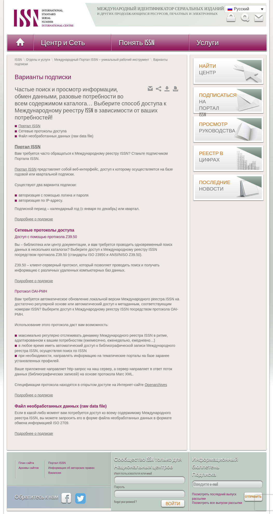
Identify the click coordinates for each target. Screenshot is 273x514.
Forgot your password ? (125, 502)
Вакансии (54, 472)
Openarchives (156, 385)
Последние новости (212, 185)
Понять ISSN (137, 42)
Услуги (208, 42)
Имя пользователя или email (133, 473)
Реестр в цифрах (211, 156)
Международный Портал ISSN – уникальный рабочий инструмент (101, 60)
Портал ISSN (29, 126)
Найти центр (207, 69)
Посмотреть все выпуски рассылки (217, 503)
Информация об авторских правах (71, 467)
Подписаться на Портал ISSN (212, 105)
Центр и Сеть (63, 42)
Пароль (119, 487)
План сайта (26, 462)
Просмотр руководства (212, 127)
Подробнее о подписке (34, 219)
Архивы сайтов (29, 467)
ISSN (18, 60)
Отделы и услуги (38, 60)
